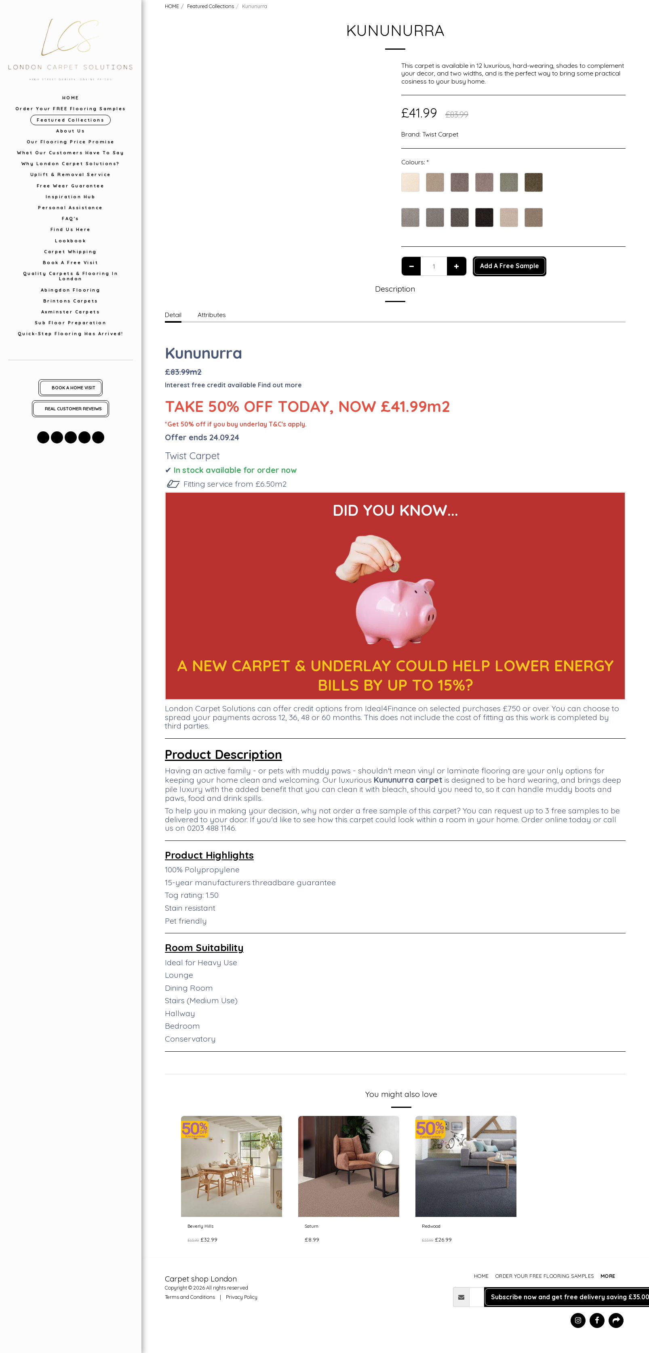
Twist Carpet (440, 134)
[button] (43, 437)
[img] (231, 1166)
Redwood (436, 1228)
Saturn (314, 1228)
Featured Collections (210, 6)
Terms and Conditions (190, 1300)
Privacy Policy (241, 1300)
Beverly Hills (205, 1228)
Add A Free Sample (509, 266)
